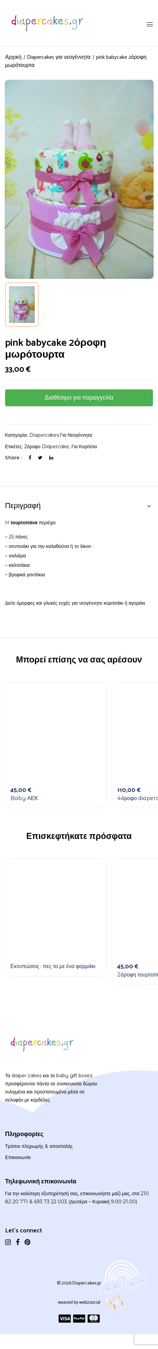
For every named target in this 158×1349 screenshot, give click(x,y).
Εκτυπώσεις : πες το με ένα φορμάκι (52, 966)
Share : (13, 458)
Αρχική (13, 57)
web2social (89, 1302)
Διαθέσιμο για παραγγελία (78, 398)
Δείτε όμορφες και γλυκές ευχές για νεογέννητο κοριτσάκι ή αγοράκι (75, 603)
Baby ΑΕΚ (24, 798)
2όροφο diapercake (46, 446)
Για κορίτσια (84, 446)
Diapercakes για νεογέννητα (59, 57)
